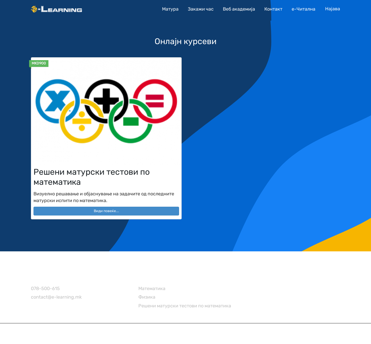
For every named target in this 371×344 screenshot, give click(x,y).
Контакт (273, 9)
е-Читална (303, 9)
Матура (170, 9)
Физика (146, 297)
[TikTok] (258, 276)
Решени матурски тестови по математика (184, 306)
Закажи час (201, 9)
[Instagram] (248, 276)
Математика (151, 288)
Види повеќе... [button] (106, 211)
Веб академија (239, 9)
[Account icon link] (332, 9)
